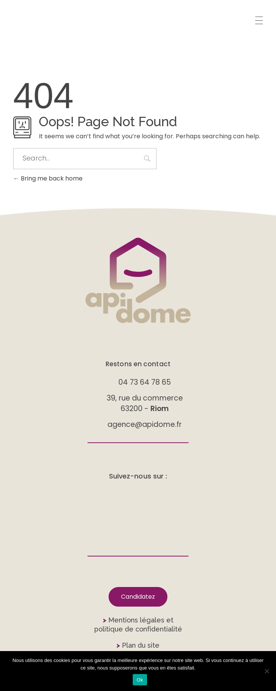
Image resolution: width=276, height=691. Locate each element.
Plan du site (138, 645)
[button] (138, 597)
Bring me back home (48, 178)
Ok (139, 680)
